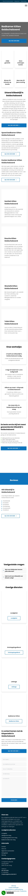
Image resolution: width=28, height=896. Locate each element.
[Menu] (26, 5)
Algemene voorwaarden (7, 851)
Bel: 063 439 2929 (14, 41)
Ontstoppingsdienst (14, 652)
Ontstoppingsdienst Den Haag (9, 837)
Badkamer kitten (14, 721)
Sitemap (3, 855)
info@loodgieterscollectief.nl (8, 874)
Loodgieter (14, 618)
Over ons (3, 848)
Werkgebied (4, 853)
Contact (3, 846)
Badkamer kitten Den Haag (8, 839)
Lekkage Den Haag (6, 835)
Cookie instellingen (14, 887)
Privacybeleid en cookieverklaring (14, 889)
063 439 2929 (5, 870)
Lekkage (14, 687)
